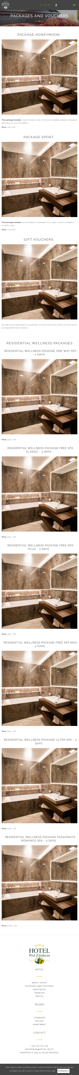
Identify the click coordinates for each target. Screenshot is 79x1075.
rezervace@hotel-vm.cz (39, 1049)
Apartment (39, 1025)
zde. (53, 1071)
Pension (39, 993)
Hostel (39, 996)
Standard (39, 1018)
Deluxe (39, 1021)
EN (45, 5)
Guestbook (39, 990)
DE (49, 5)
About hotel (39, 983)
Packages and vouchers (39, 986)
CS (41, 5)
